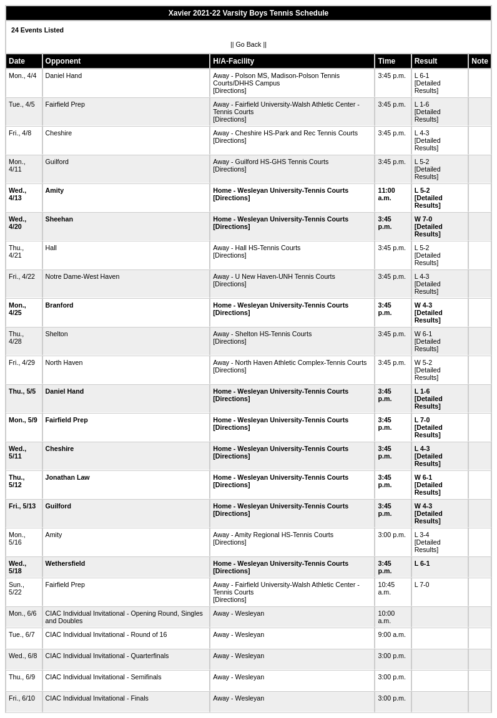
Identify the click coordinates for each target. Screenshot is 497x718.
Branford (60, 305)
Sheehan (59, 219)
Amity (55, 190)
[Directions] (229, 90)
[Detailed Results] (428, 86)
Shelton (57, 333)
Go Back (249, 44)
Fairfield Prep (65, 104)
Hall (51, 247)
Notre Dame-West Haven (83, 276)
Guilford (57, 161)
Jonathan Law (68, 477)
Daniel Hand (64, 75)
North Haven (64, 362)
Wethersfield (66, 563)
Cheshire (59, 133)
